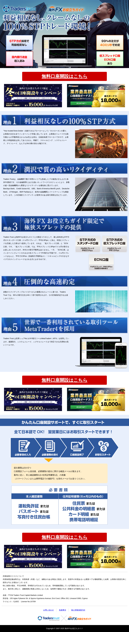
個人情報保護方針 (78, 610)
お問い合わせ (48, 610)
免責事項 (62, 610)
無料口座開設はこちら (64, 76)
